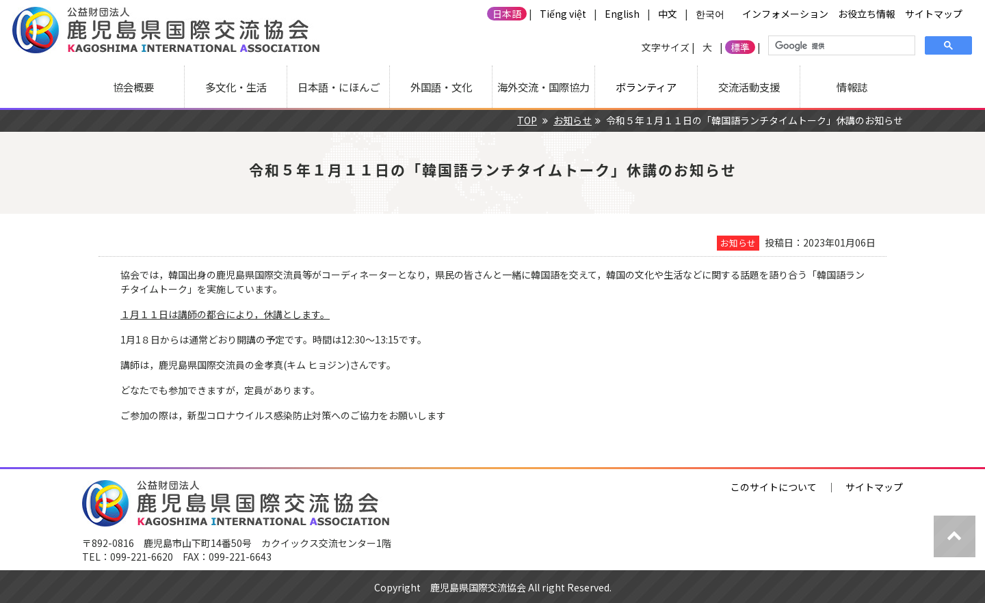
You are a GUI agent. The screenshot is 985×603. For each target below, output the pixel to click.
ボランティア (646, 86)
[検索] (840, 46)
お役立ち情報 (866, 13)
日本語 (506, 13)
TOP (527, 120)
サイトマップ (933, 13)
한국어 (710, 13)
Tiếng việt (563, 13)
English (622, 13)
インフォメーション (785, 13)
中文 (667, 13)
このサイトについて (774, 487)
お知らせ (572, 120)
